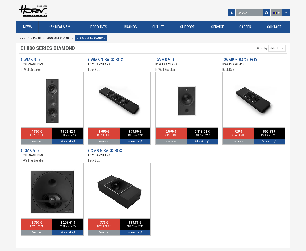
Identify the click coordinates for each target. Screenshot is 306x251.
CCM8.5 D (30, 150)
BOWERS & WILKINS (57, 38)
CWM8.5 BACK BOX (240, 60)
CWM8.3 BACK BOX (105, 60)
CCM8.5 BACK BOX (105, 150)
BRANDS (36, 38)
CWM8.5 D (164, 60)
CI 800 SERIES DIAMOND (91, 38)
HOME (21, 38)
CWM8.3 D (30, 60)
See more (36, 141)
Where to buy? (68, 141)
